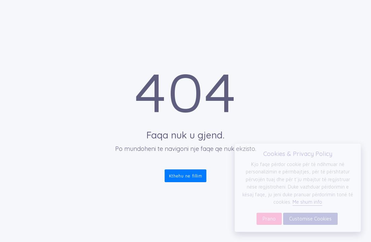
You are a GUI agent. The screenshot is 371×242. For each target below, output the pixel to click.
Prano (269, 218)
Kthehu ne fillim (185, 175)
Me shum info (307, 202)
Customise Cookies (310, 218)
